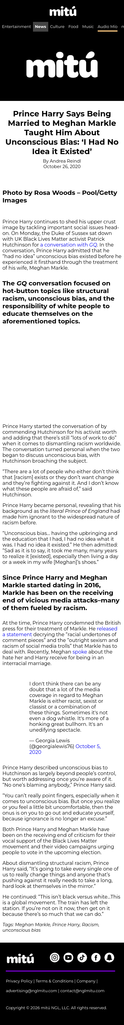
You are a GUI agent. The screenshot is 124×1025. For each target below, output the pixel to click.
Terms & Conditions (55, 981)
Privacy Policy (19, 981)
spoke (80, 652)
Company (86, 981)
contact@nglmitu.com (82, 991)
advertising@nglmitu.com (31, 991)
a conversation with (68, 245)
